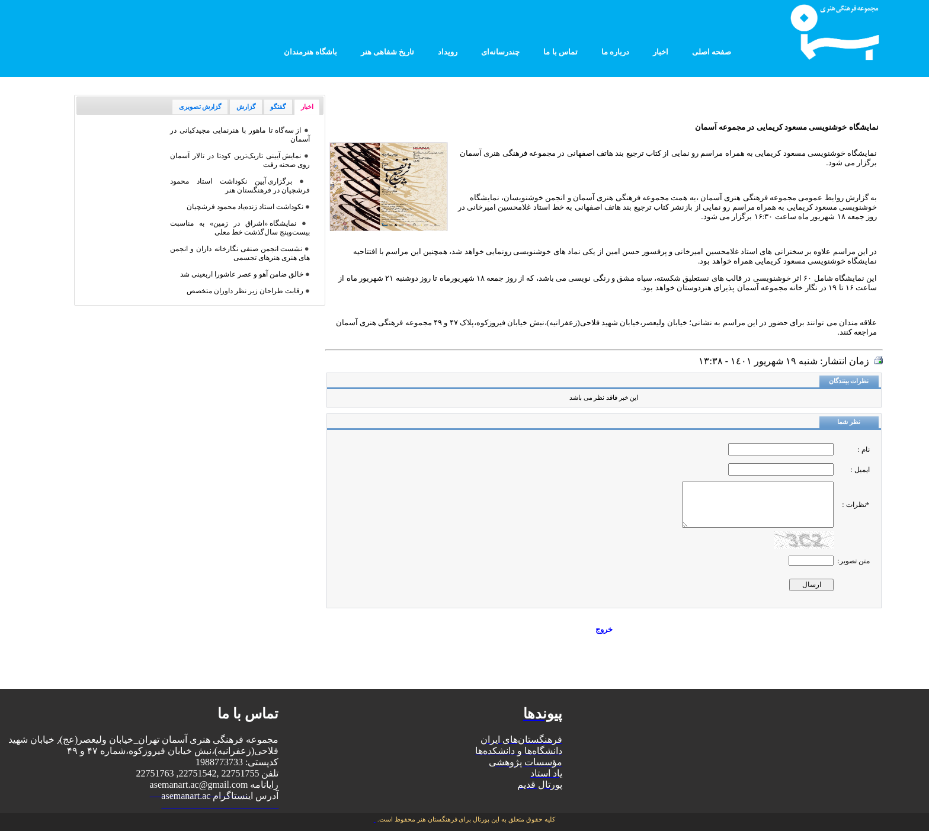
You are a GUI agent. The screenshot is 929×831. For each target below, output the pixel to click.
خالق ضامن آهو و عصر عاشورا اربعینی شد (241, 274)
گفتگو (278, 107)
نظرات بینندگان (849, 381)
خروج (604, 629)
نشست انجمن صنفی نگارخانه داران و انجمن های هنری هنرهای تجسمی (240, 253)
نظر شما (848, 422)
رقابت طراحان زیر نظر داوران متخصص (245, 291)
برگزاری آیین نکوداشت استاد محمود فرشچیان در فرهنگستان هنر (240, 185)
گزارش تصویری (200, 107)
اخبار (307, 107)
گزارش (245, 107)
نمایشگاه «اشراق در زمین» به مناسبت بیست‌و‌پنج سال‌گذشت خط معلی (240, 227)
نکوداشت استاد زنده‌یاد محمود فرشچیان (245, 207)
